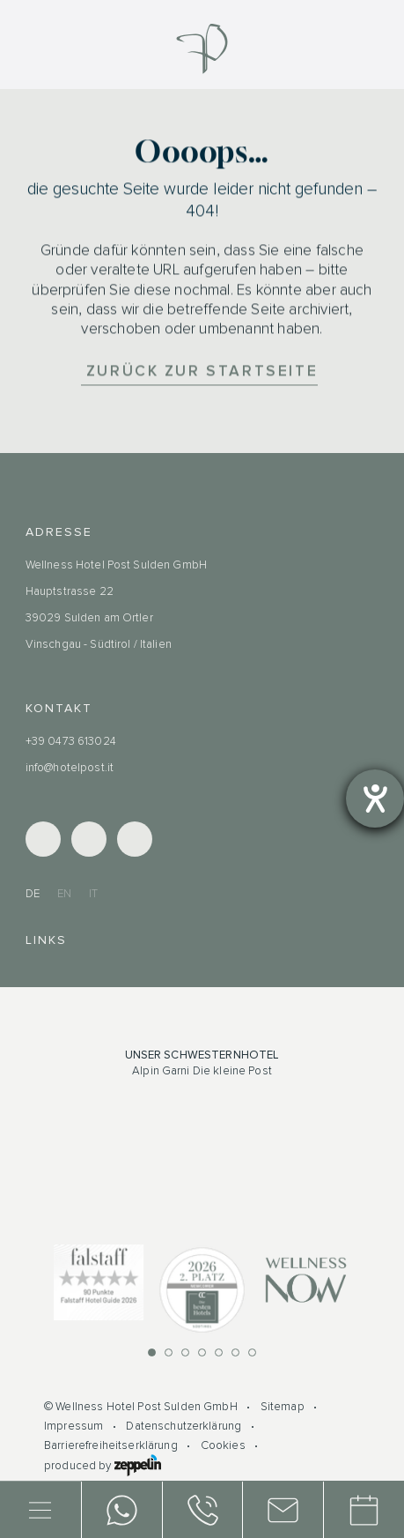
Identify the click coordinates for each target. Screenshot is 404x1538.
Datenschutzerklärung (183, 1426)
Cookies (223, 1445)
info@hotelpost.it (70, 768)
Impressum (73, 1426)
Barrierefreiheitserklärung (111, 1445)
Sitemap (283, 1407)
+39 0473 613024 (71, 741)
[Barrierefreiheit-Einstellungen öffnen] (375, 798)
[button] (152, 1352)
